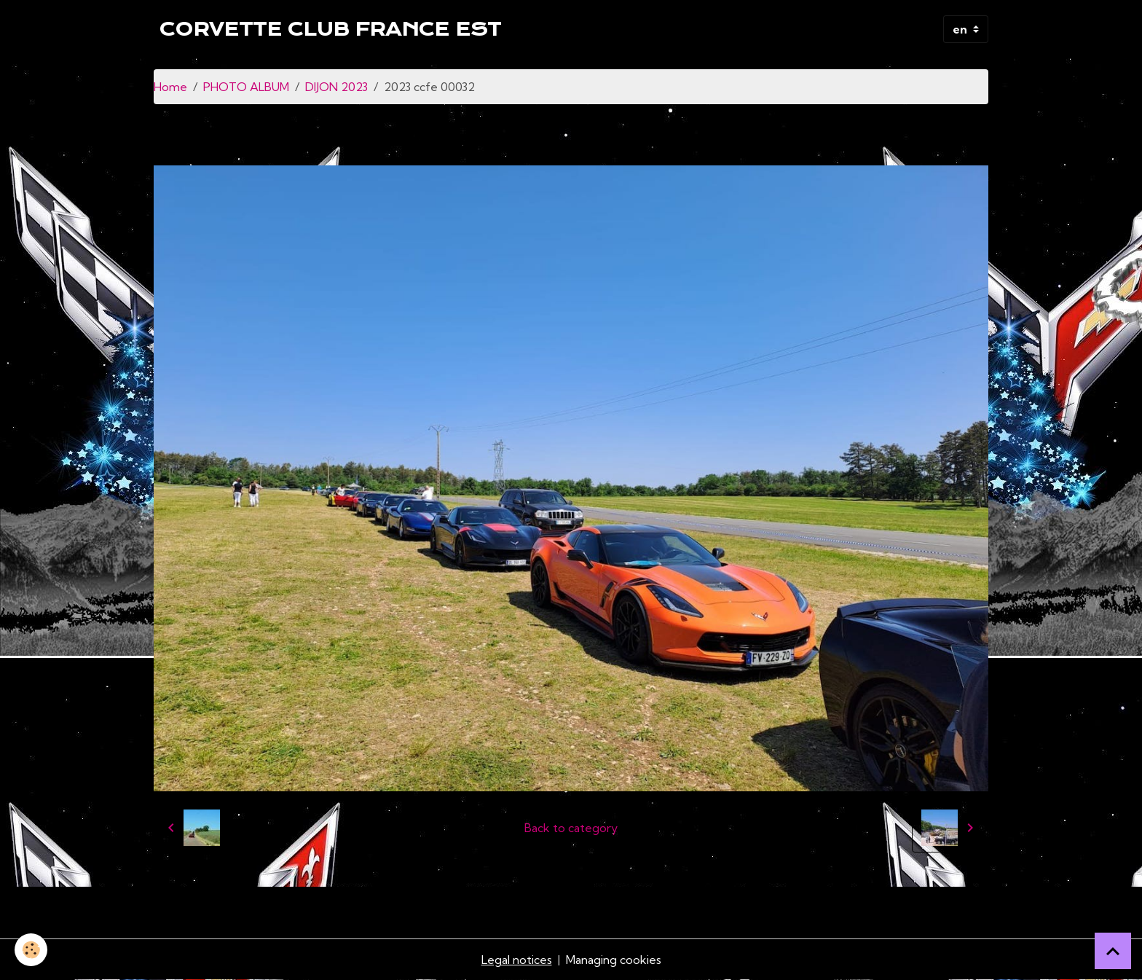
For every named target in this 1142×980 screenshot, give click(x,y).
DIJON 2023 (336, 86)
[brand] (330, 29)
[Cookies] (31, 949)
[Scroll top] (1113, 951)
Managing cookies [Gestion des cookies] (613, 959)
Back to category (571, 827)
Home (170, 86)
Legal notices (516, 959)
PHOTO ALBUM (246, 86)
